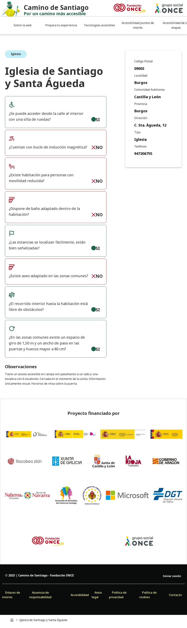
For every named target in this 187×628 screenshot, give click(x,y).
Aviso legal (97, 595)
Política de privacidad (118, 595)
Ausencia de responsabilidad (40, 595)
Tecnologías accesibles (99, 25)
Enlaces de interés (11, 595)
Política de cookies (148, 595)
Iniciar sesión (172, 576)
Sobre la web (23, 25)
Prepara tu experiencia (61, 25)
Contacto (175, 595)
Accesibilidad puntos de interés (138, 25)
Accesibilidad (80, 595)
